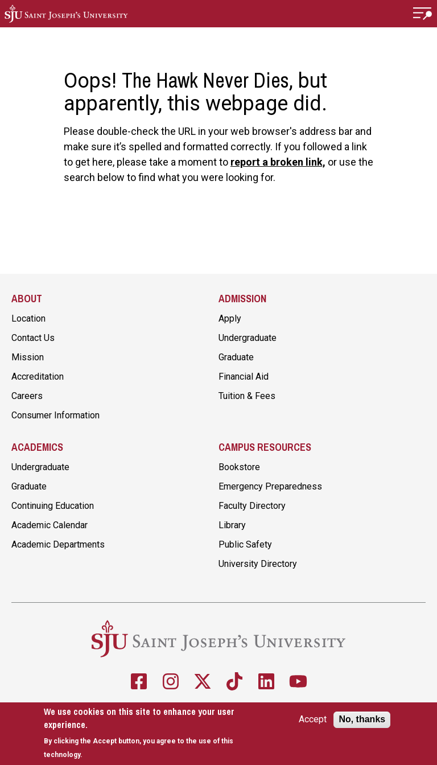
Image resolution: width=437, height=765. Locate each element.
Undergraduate (247, 337)
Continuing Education (52, 505)
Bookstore (239, 467)
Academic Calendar (49, 525)
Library (232, 525)
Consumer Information (55, 415)
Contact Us (33, 337)
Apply (229, 318)
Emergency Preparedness (270, 486)
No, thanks (362, 719)
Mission (27, 357)
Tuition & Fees (246, 395)
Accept (313, 719)
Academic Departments (58, 544)
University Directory (257, 563)
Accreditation (37, 376)
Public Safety (245, 544)
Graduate (236, 357)
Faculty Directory (252, 505)
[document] (149, 733)
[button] (422, 13)
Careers (27, 395)
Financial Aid (243, 376)
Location (28, 318)
